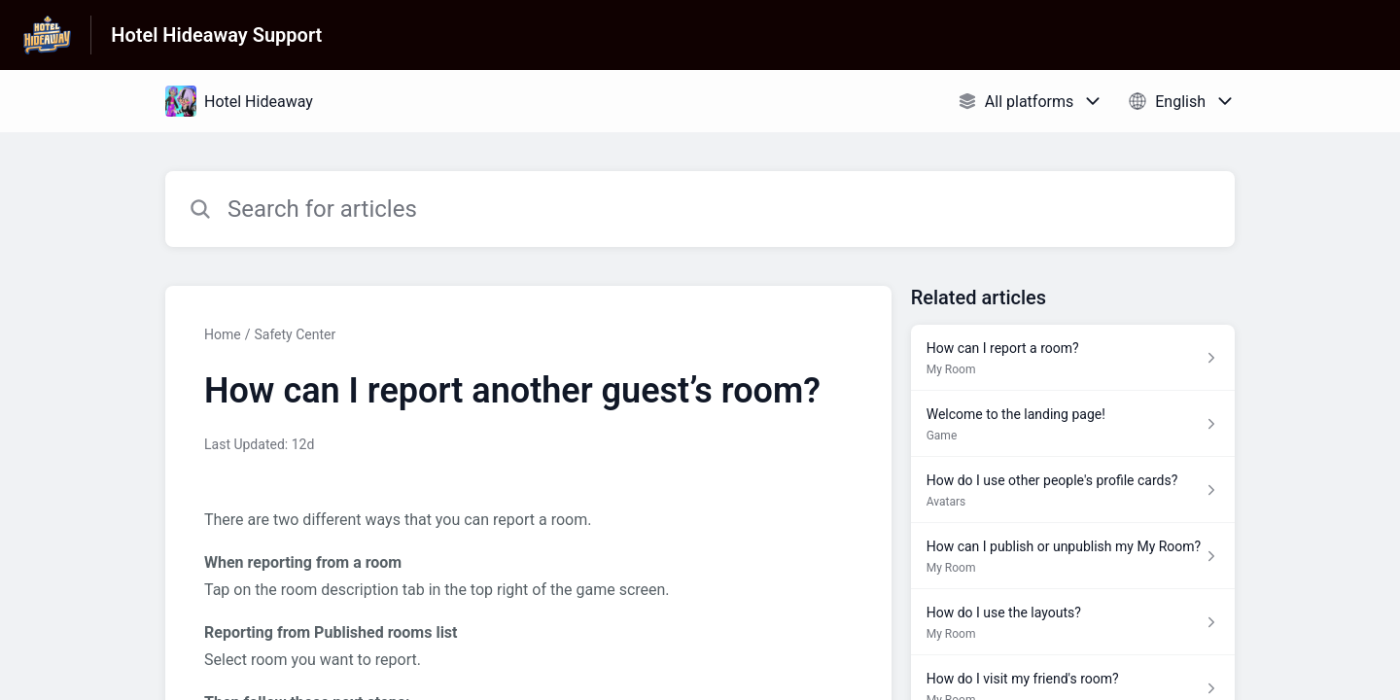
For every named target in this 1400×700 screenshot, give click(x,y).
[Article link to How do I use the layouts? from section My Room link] (1073, 622)
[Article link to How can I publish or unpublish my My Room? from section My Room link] (1073, 556)
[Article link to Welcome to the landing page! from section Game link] (1073, 424)
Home (222, 334)
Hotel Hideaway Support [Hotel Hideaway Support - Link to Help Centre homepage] (216, 35)
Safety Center (294, 334)
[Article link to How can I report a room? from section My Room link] (1073, 358)
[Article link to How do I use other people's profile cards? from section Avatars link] (1073, 490)
